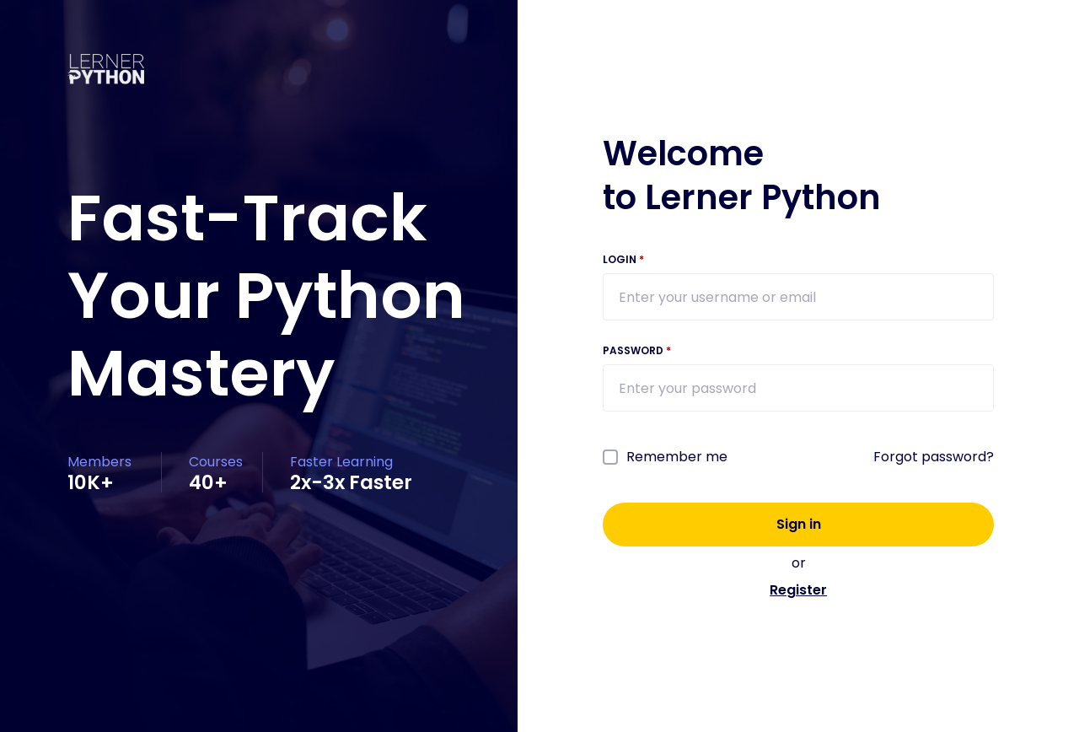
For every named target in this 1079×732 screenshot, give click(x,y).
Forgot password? (933, 456)
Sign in (798, 524)
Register (798, 590)
